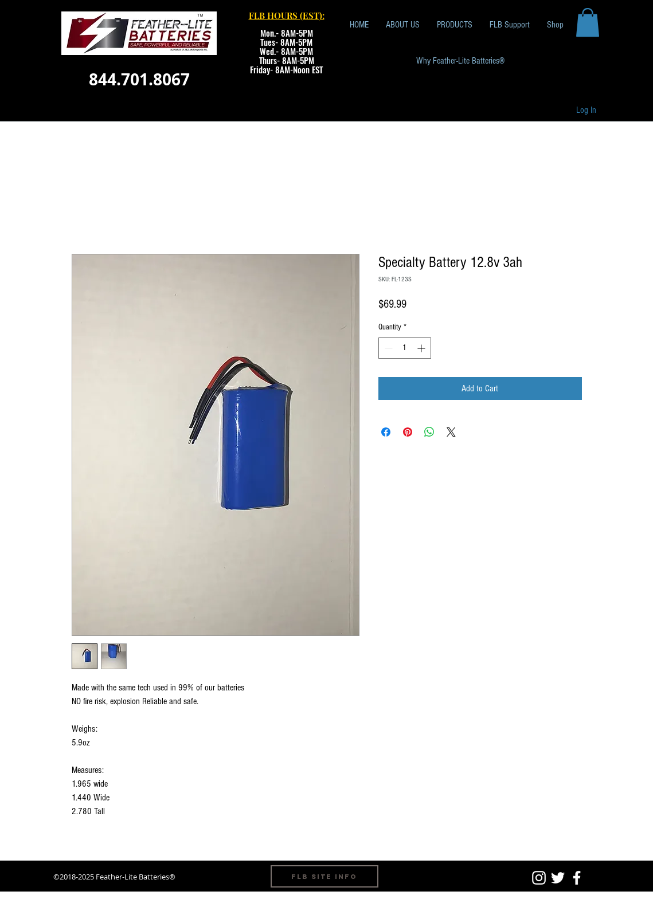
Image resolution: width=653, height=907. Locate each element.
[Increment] (422, 348)
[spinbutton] (404, 348)
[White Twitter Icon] (558, 878)
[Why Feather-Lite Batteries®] (460, 60)
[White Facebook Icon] (577, 878)
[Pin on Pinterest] (408, 432)
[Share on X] (451, 432)
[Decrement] (387, 348)
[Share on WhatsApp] (429, 432)
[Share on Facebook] (386, 432)
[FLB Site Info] (324, 876)
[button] (588, 22)
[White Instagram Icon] (539, 878)
